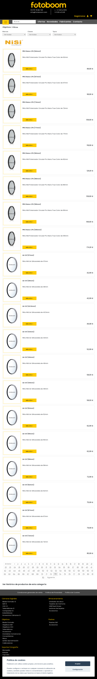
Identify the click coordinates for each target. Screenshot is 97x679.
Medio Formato (8, 622)
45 (19, 570)
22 (6, 567)
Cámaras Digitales (9, 598)
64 (14, 574)
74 (60, 574)
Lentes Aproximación (10, 641)
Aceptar (78, 664)
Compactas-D (7, 611)
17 (74, 564)
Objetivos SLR (7, 625)
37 (73, 567)
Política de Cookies (72, 592)
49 (38, 570)
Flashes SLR (53, 622)
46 (24, 570)
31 (46, 567)
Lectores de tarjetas (56, 608)
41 (91, 567)
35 (64, 567)
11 (50, 564)
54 (60, 570)
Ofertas (41, 21)
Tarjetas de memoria (57, 604)
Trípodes (5, 655)
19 (83, 564)
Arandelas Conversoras (11, 634)
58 (79, 570)
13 (58, 564)
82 (43, 577)
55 (65, 570)
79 (83, 574)
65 (19, 574)
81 (92, 574)
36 (69, 567)
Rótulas (5, 652)
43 (10, 570)
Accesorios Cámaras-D (11, 615)
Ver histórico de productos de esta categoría (24, 584)
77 (74, 574)
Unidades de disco (56, 602)
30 (42, 567)
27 (28, 567)
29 (37, 567)
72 (51, 574)
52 (51, 570)
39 (82, 567)
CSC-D (5, 606)
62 (5, 574)
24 (15, 567)
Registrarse (79, 16)
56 (70, 570)
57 (74, 570)
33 (55, 567)
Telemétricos (7, 629)
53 (56, 570)
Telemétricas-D (8, 608)
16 (70, 564)
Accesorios (53, 611)
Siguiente (51, 577)
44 (14, 570)
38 (78, 567)
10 (47, 564)
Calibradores (7, 643)
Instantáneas (7, 613)
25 (19, 567)
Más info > (29, 69)
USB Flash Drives (55, 606)
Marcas (5, 31)
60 (88, 570)
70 (42, 574)
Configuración (78, 669)
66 (23, 574)
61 (92, 570)
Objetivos (6, 619)
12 (54, 564)
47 (29, 570)
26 (24, 567)
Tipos (55, 31)
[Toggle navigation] (5, 22)
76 (69, 574)
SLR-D (4, 604)
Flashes (51, 619)
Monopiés (6, 650)
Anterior (8, 564)
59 (83, 570)
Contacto (77, 21)
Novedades (52, 21)
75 (65, 574)
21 (91, 564)
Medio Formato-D (9, 602)
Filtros (15, 27)
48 (33, 570)
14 (62, 564)
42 (5, 570)
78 (79, 574)
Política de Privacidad (53, 592)
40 (87, 567)
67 (28, 574)
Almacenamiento (55, 598)
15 (66, 564)
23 (10, 567)
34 (59, 567)
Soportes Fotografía (10, 647)
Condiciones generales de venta (29, 592)
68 (33, 574)
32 (50, 567)
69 (37, 574)
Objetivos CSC (7, 627)
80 (88, 574)
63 (9, 574)
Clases (30, 31)
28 (33, 567)
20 (87, 564)
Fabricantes (65, 21)
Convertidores (7, 636)
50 (43, 570)
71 (46, 574)
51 (47, 570)
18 (79, 564)
